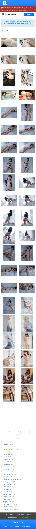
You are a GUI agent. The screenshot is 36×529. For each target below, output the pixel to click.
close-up (6, 469)
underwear (7, 504)
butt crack (6, 467)
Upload (12, 514)
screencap (6, 447)
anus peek (6, 454)
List (6, 514)
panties (5, 497)
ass (4, 457)
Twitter (11, 526)
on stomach (7, 494)
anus (5, 452)
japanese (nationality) (10, 479)
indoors (5, 477)
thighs (5, 502)
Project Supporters (26, 526)
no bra (5, 489)
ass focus (6, 459)
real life (5, 444)
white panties (7, 509)
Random (29, 514)
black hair (6, 464)
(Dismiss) (25, 10)
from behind (7, 474)
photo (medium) (8, 449)
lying (5, 487)
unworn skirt (7, 507)
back (5, 462)
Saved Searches (12, 517)
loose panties (7, 484)
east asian (6, 472)
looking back (7, 482)
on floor (5, 492)
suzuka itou (7, 442)
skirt (4, 499)
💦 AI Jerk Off (6, 30)
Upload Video (20, 514)
